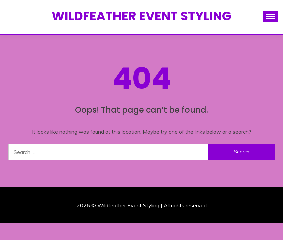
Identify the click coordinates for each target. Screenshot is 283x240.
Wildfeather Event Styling (141, 16)
